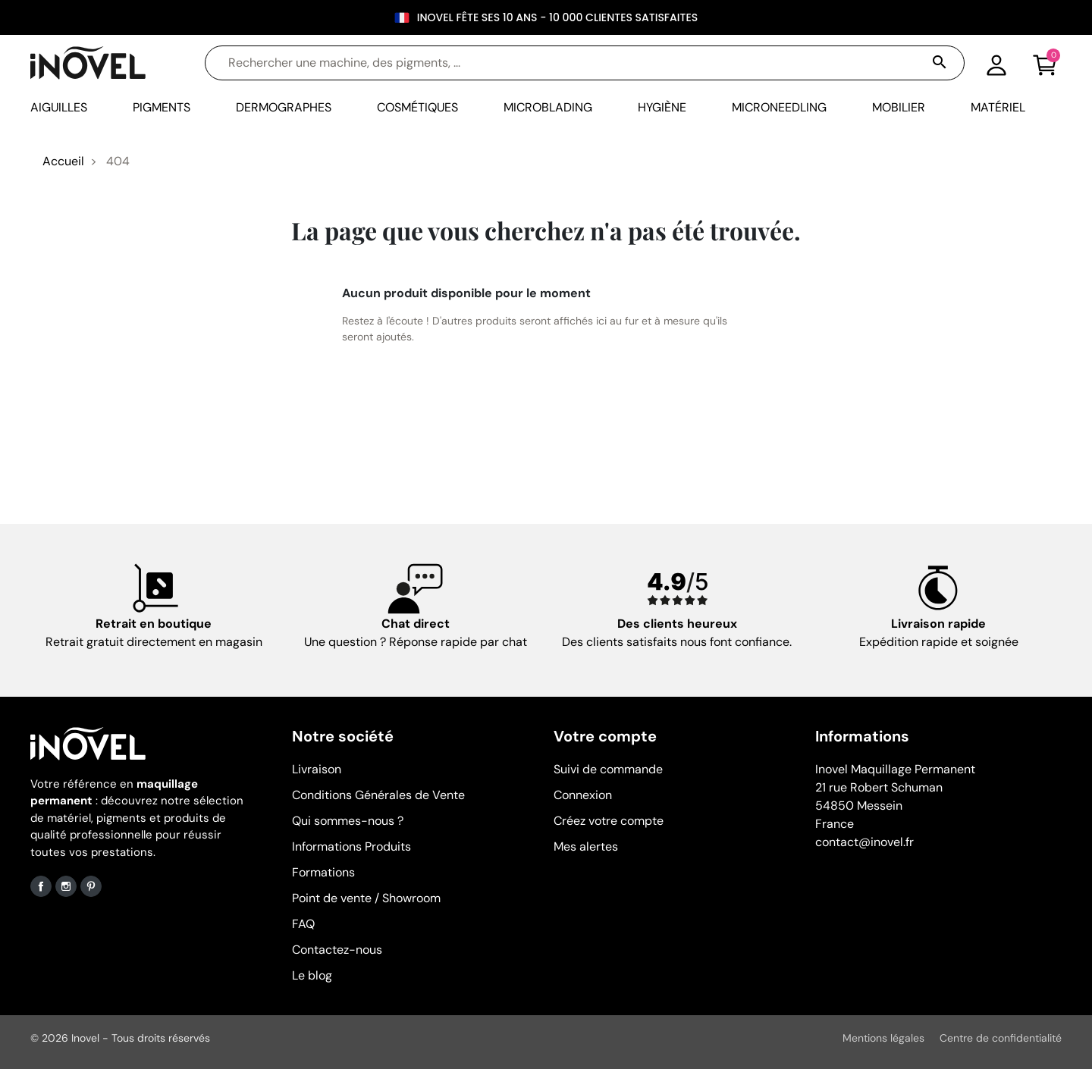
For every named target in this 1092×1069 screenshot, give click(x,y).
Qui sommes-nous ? (347, 821)
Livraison (316, 769)
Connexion (583, 795)
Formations (323, 872)
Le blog (312, 975)
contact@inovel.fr (864, 842)
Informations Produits (351, 846)
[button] (1045, 62)
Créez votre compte (609, 821)
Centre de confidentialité (1001, 1038)
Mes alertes (586, 846)
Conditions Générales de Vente (378, 795)
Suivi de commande (608, 769)
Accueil (63, 161)
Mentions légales (883, 1038)
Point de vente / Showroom (366, 898)
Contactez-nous (337, 950)
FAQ (303, 924)
